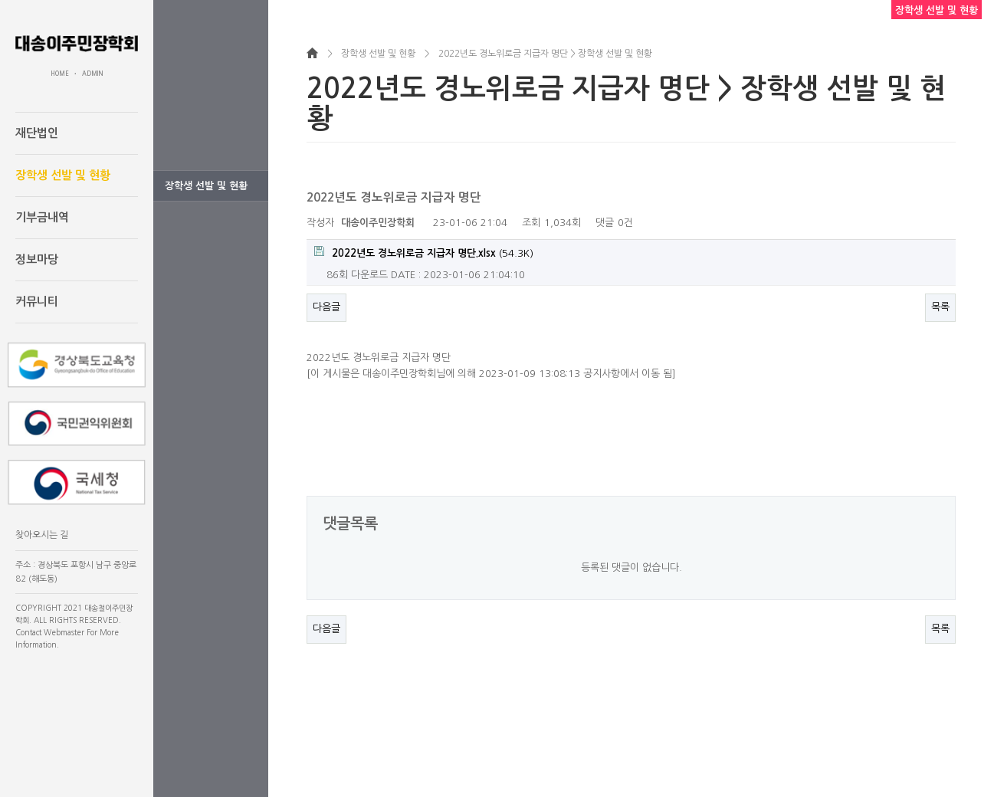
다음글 (326, 307)
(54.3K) (423, 252)
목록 (940, 307)
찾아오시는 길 (41, 535)
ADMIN (92, 74)
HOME (60, 74)
